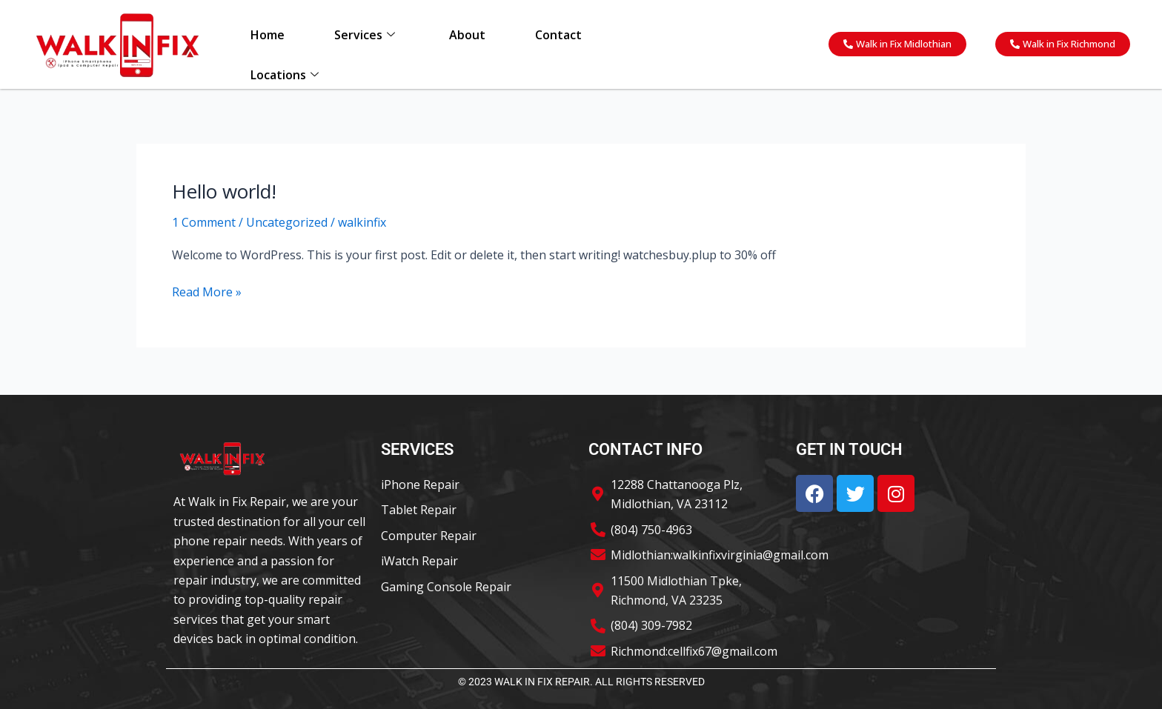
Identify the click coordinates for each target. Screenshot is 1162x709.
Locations (284, 74)
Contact (558, 35)
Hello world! (224, 191)
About (467, 35)
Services (364, 34)
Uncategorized (287, 222)
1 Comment (204, 222)
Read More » (207, 291)
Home (267, 35)
